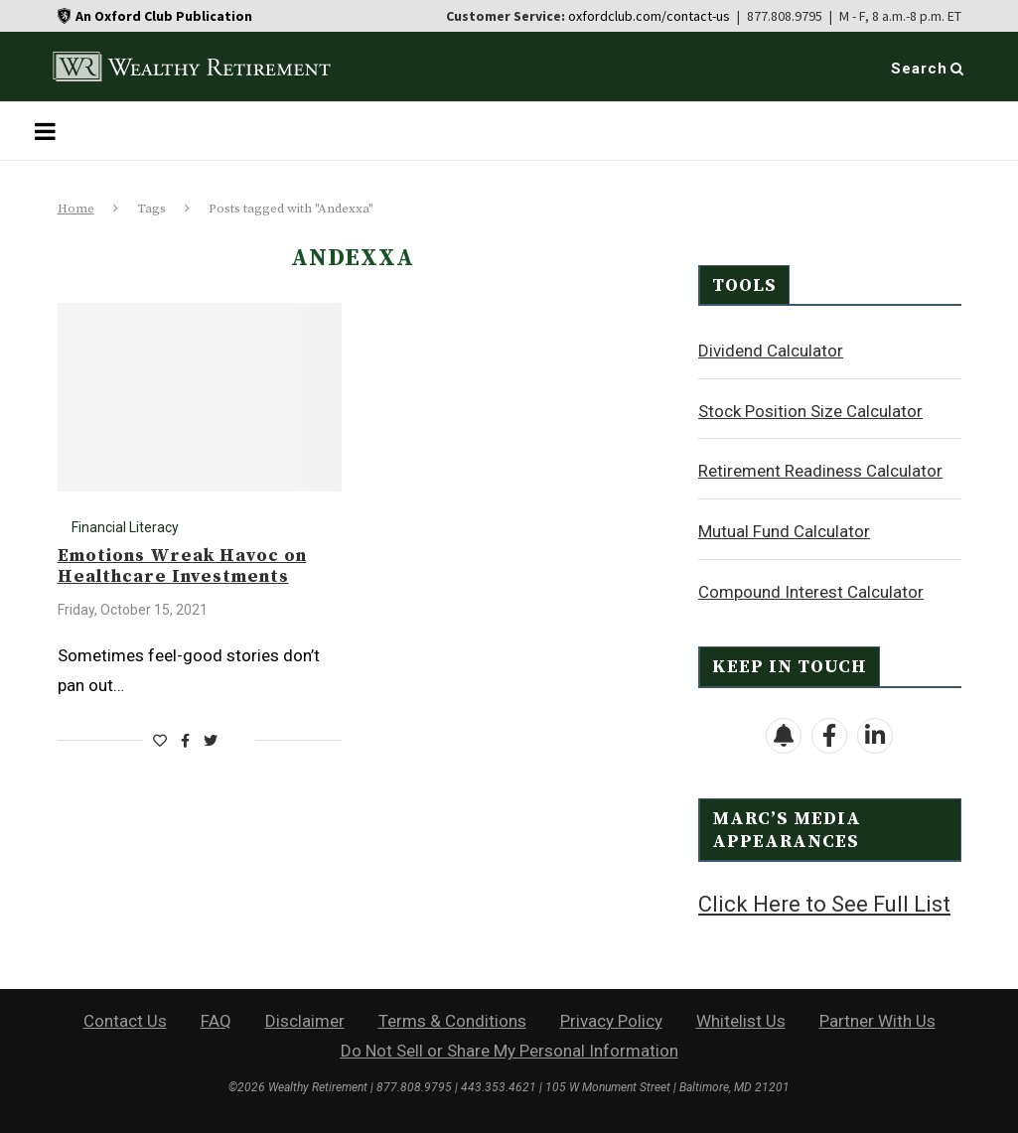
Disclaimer (305, 1019)
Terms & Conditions (452, 1019)
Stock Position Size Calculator (810, 410)
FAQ (216, 1019)
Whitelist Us (741, 1019)
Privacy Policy (611, 1019)
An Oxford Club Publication (163, 16)
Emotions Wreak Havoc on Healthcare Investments (182, 566)
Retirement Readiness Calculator (820, 470)
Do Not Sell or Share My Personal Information (509, 1049)
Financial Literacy (125, 527)
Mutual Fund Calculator (784, 530)
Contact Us (125, 1019)
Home (76, 208)
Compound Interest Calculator (811, 591)
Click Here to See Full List (824, 903)
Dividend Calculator (770, 349)
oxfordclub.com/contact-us (649, 16)
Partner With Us (877, 1019)
